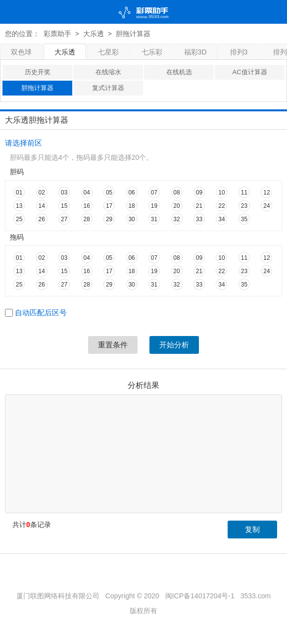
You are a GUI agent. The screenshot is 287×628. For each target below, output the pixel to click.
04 (86, 192)
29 (109, 219)
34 (221, 219)
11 (244, 192)
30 (131, 219)
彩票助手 (57, 34)
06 (131, 192)
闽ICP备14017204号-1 (200, 596)
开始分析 (174, 344)
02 (42, 192)
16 (86, 205)
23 (244, 205)
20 (176, 205)
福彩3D (195, 52)
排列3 (239, 52)
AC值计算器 (249, 72)
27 (64, 219)
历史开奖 (37, 72)
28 (86, 219)
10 (221, 192)
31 (154, 219)
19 (154, 205)
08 (176, 192)
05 (109, 192)
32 (176, 219)
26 (42, 219)
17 (109, 205)
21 (199, 205)
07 (154, 192)
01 (19, 192)
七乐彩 (152, 52)
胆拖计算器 (37, 88)
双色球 (21, 52)
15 (64, 205)
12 (266, 192)
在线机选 (179, 72)
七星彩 (108, 52)
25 (19, 219)
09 (199, 192)
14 (42, 205)
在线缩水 (108, 72)
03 (64, 192)
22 (221, 205)
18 (131, 205)
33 (199, 219)
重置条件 (113, 344)
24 (266, 205)
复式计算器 (108, 88)
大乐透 (93, 34)
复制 (252, 529)
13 (19, 205)
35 (244, 219)
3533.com (255, 596)
